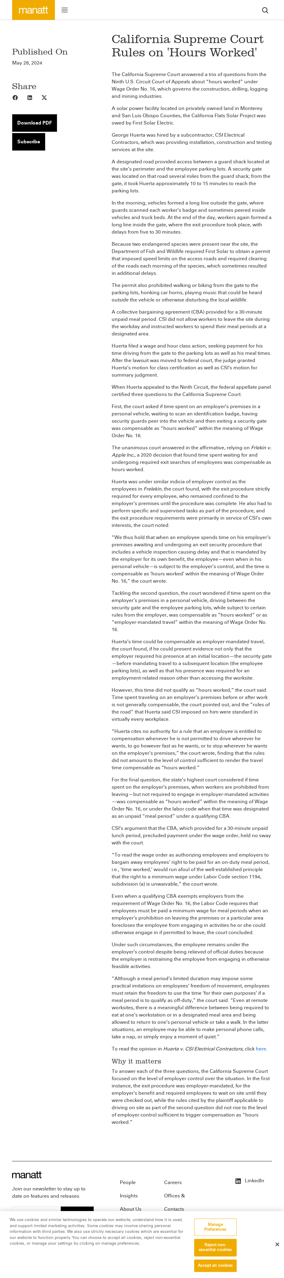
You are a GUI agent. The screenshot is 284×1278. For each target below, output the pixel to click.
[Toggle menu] (64, 10)
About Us (130, 1209)
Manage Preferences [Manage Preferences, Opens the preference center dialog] (215, 1231)
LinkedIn (249, 1180)
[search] (265, 9)
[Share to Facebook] (19, 97)
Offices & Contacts (174, 1198)
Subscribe (28, 142)
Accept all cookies (215, 1268)
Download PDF (34, 123)
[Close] (277, 1248)
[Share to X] (48, 97)
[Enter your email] (36, 1213)
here (261, 1049)
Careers (173, 1182)
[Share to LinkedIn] (34, 97)
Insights (129, 1196)
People (128, 1182)
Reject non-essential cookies (215, 1251)
